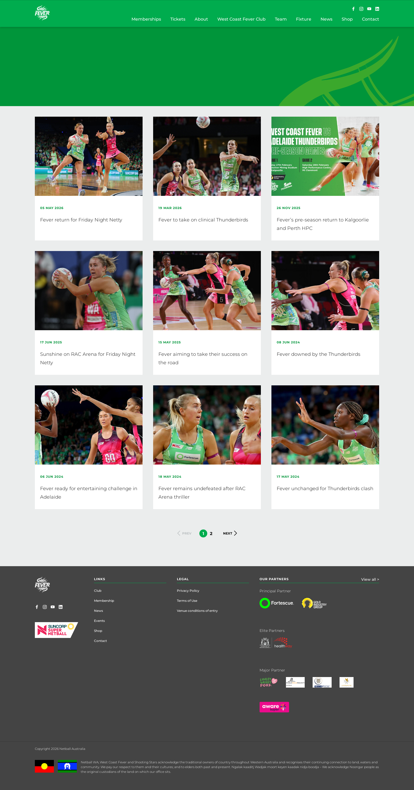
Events (99, 621)
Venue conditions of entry (197, 611)
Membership (104, 601)
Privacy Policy (188, 591)
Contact (100, 641)
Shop (98, 631)
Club (97, 591)
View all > (370, 579)
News (98, 611)
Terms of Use (187, 601)
